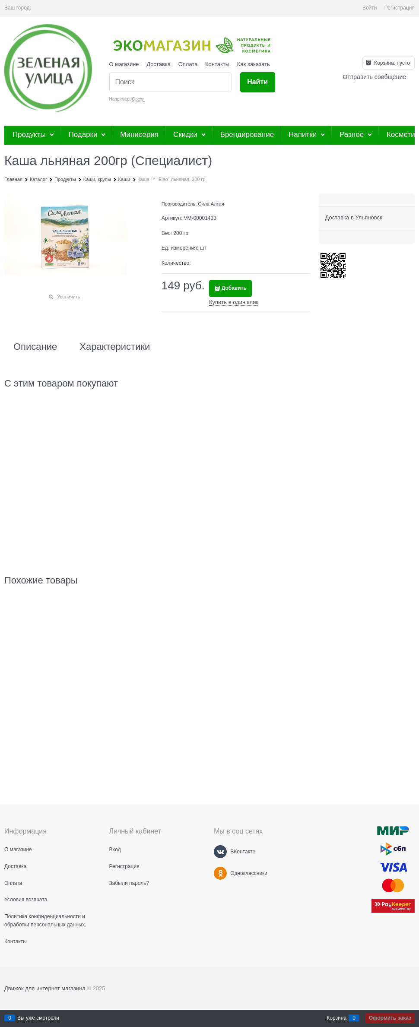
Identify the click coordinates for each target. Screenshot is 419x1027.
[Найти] (257, 82)
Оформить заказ (390, 1018)
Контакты (217, 64)
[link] (368, 217)
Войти (369, 8)
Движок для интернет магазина (45, 988)
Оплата (188, 64)
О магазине (124, 64)
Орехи (138, 99)
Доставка (158, 64)
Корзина (336, 1017)
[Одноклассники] (220, 873)
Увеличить (68, 296)
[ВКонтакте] (220, 851)
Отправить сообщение (374, 76)
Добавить (234, 288)
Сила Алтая (211, 203)
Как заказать (253, 64)
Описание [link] (35, 347)
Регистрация (399, 8)
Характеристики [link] (114, 347)
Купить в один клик (233, 302)
